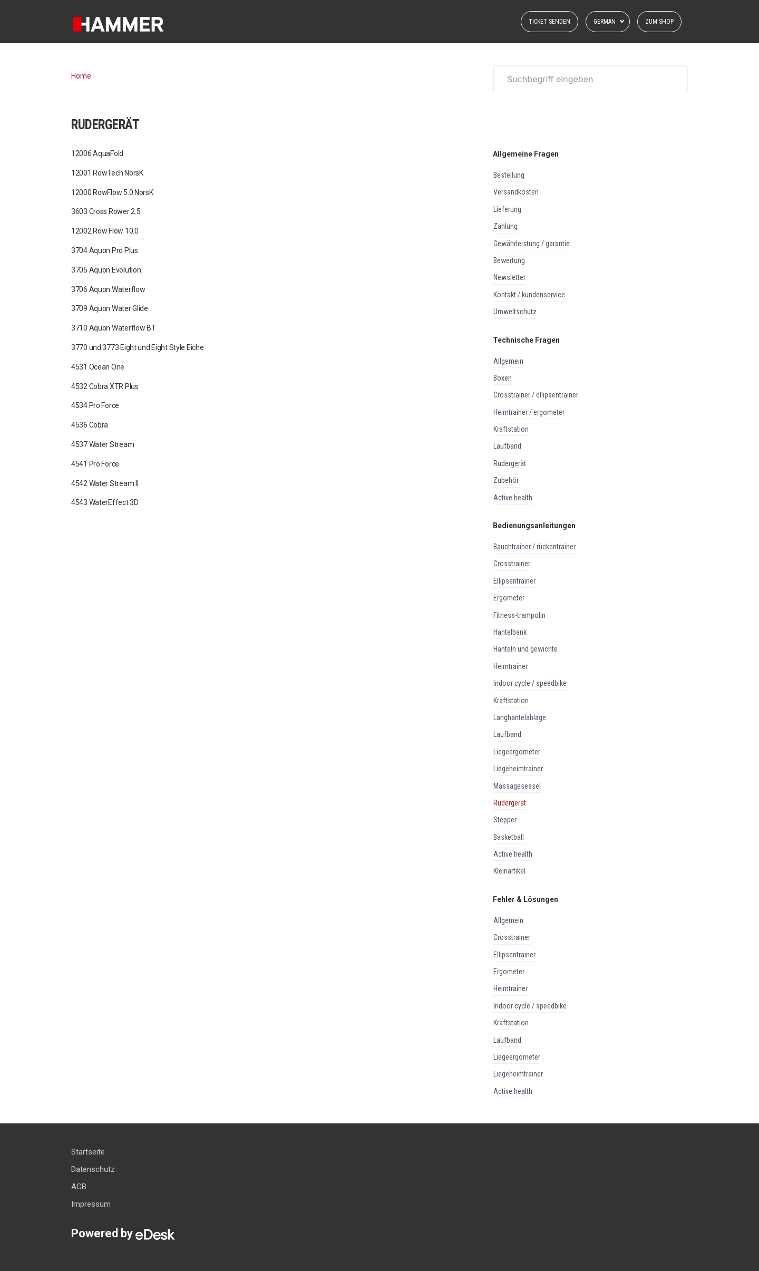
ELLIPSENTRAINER (514, 581)
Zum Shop (659, 21)
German (604, 21)
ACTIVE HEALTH (512, 497)
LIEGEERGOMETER (516, 752)
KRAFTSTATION (511, 429)
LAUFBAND (507, 446)
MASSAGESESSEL (517, 786)
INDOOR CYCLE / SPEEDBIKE (530, 683)
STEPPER (505, 820)
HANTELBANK (510, 632)
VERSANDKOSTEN (516, 192)
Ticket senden (549, 21)
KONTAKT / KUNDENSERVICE (529, 294)
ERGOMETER (508, 598)
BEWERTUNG (509, 260)
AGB (78, 1186)
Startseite (88, 1152)
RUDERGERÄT (509, 463)
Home (81, 76)
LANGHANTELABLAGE (519, 717)
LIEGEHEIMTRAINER (518, 768)
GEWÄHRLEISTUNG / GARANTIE (531, 243)
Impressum (91, 1204)
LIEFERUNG (507, 209)
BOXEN (502, 378)
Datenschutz (93, 1169)
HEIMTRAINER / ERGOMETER (529, 412)
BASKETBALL (508, 837)
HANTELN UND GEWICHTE (525, 649)
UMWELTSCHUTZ (515, 311)
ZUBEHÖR (506, 480)
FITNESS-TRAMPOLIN (519, 615)
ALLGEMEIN (508, 361)
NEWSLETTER (509, 277)
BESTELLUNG (508, 175)
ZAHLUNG (505, 226)
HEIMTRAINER (510, 666)
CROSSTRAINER (511, 563)
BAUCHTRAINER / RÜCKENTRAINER (534, 546)
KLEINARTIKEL (509, 871)
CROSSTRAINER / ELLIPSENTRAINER (535, 395)
